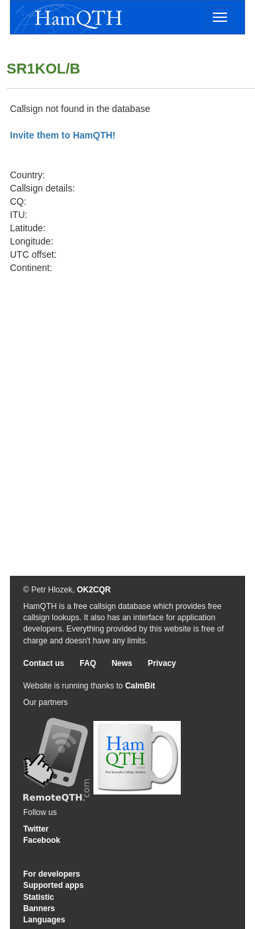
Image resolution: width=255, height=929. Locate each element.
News (121, 663)
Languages (44, 919)
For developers (51, 874)
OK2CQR (94, 589)
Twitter (35, 829)
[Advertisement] (124, 405)
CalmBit (140, 685)
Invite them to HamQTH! (62, 135)
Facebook (41, 840)
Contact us (43, 663)
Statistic (38, 897)
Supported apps (53, 885)
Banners (39, 908)
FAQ (87, 663)
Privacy (162, 663)
